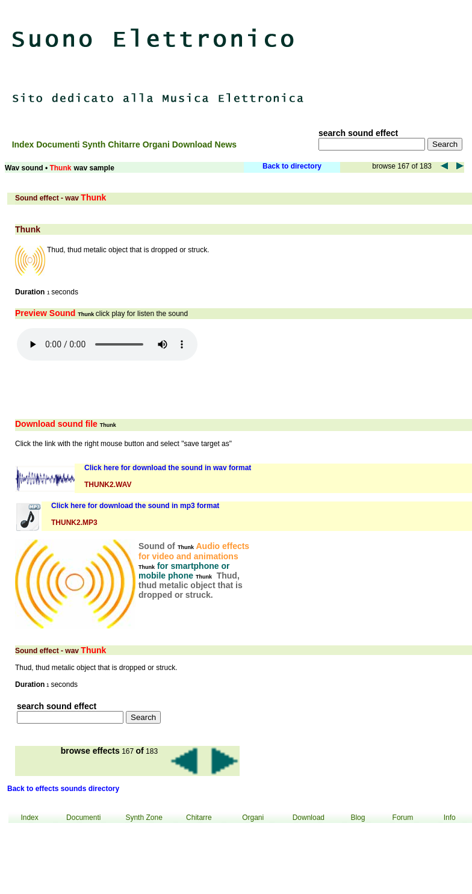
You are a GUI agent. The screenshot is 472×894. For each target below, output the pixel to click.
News (226, 144)
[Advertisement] (403, 60)
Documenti (59, 144)
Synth (95, 144)
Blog (357, 817)
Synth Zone (143, 817)
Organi (157, 144)
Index (24, 144)
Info (450, 817)
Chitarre (125, 144)
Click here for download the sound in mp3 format (135, 505)
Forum (403, 817)
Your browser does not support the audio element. (107, 344)
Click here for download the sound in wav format (167, 468)
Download (193, 144)
